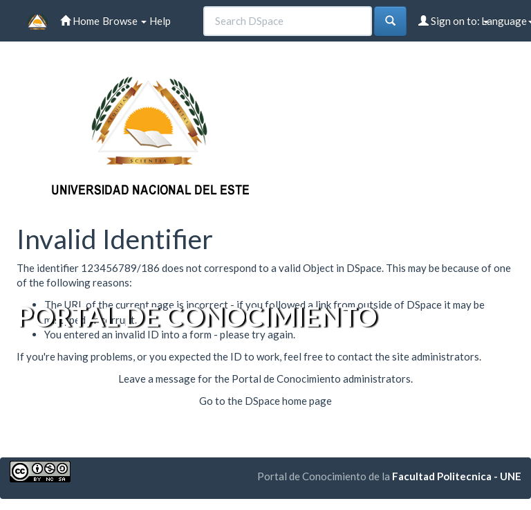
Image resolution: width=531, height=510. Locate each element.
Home (80, 21)
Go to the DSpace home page (265, 400)
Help (160, 21)
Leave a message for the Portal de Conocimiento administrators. (265, 378)
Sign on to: (453, 21)
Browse (124, 21)
